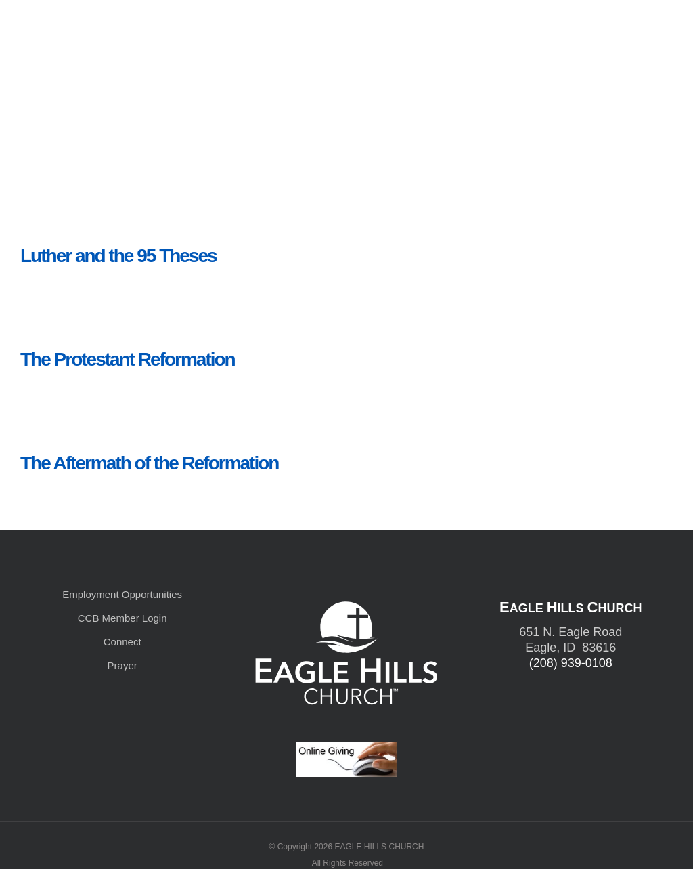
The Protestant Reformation (127, 359)
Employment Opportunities (122, 594)
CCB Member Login (122, 618)
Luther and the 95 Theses (118, 255)
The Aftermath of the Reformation (149, 462)
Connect (122, 642)
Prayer (122, 665)
